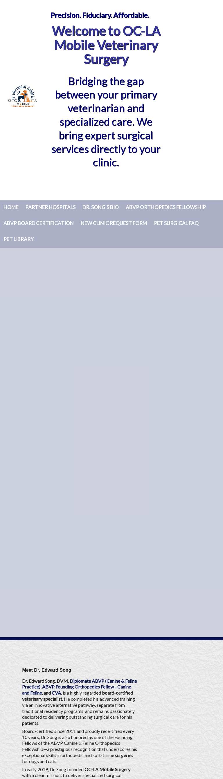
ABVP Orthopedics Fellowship (166, 207)
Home (10, 207)
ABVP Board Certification (38, 223)
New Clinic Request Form (114, 223)
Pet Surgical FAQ (176, 223)
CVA (56, 692)
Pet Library (18, 239)
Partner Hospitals (50, 207)
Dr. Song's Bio (100, 207)
